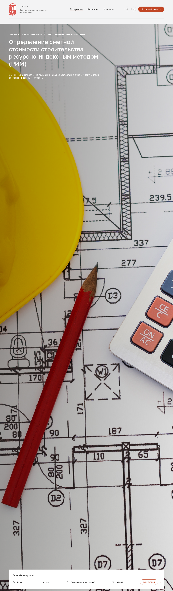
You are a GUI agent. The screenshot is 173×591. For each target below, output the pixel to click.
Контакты (108, 9)
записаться (150, 582)
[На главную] (33, 9)
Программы (76, 9)
